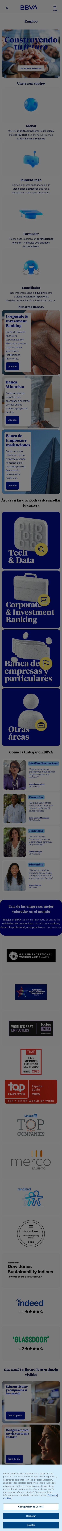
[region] (31, 1498)
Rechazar (31, 1516)
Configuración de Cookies (31, 1507)
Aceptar (31, 1525)
